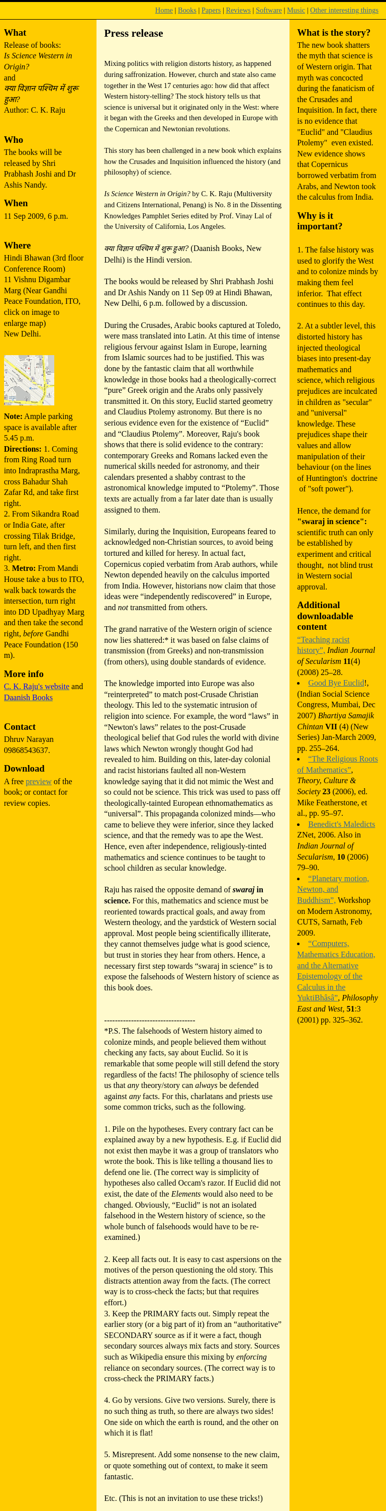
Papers (211, 10)
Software (269, 10)
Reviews (238, 10)
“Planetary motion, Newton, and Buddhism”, (333, 889)
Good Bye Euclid (336, 683)
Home (164, 10)
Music (296, 10)
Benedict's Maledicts (341, 824)
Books (187, 10)
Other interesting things (344, 10)
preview (39, 781)
